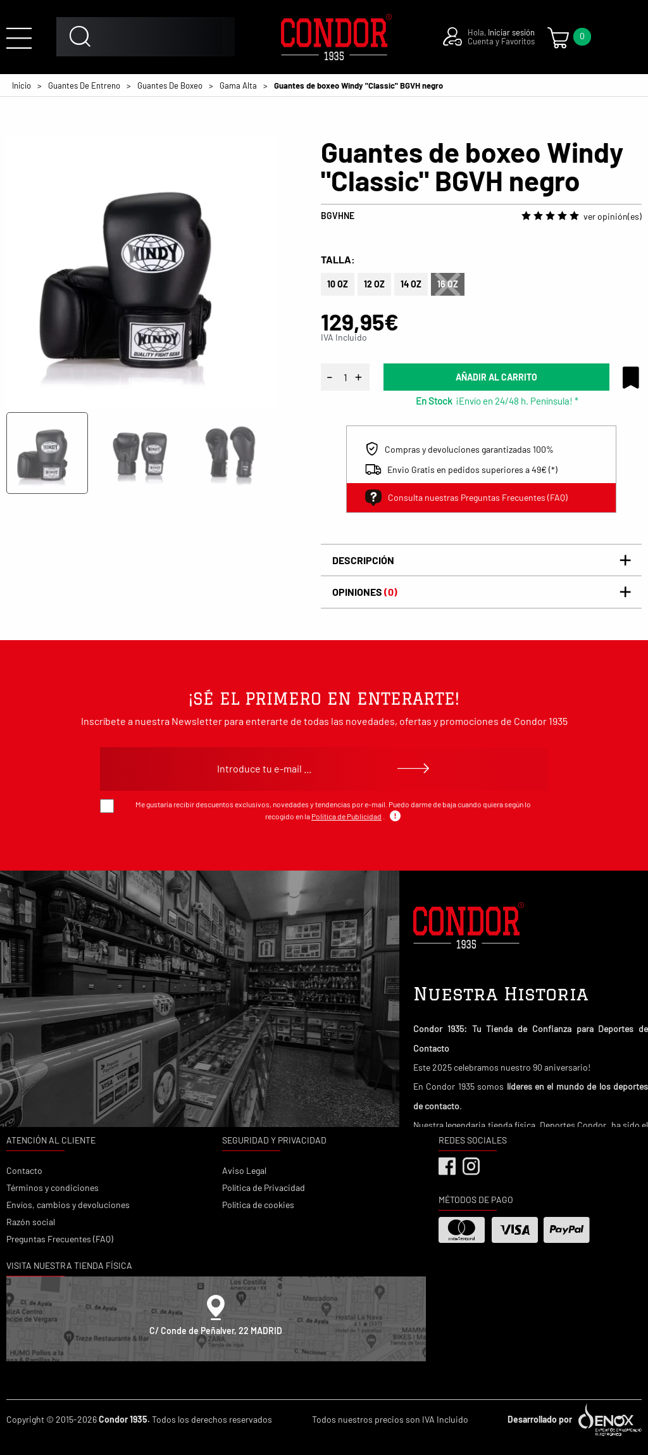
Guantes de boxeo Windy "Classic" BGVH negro (358, 85)
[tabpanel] (142, 273)
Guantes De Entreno (84, 85)
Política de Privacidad (263, 1187)
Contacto (24, 1170)
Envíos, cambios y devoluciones (68, 1204)
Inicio (21, 85)
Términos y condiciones (52, 1187)
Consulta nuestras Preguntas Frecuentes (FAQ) (466, 497)
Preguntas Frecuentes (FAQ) (59, 1238)
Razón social (30, 1221)
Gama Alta (238, 85)
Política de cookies (258, 1204)
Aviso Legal (244, 1170)
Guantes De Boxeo (169, 85)
